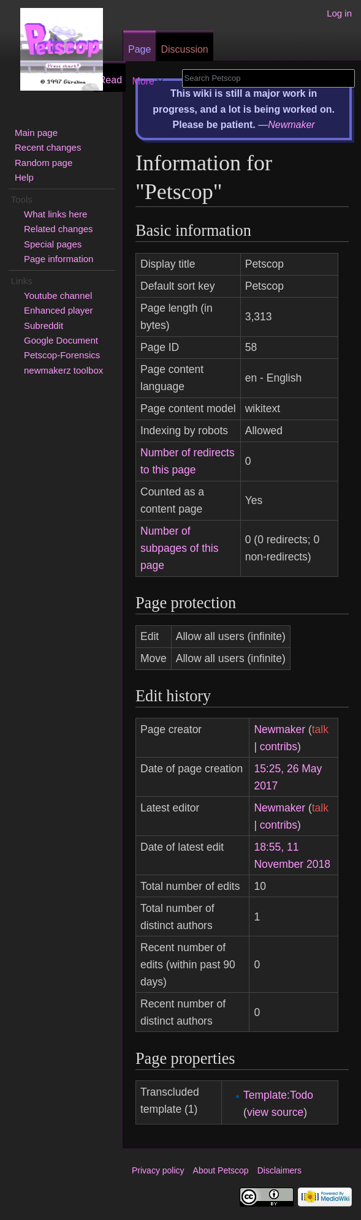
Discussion (184, 49)
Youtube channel (58, 295)
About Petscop (221, 1170)
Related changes (58, 229)
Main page (36, 132)
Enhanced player (58, 310)
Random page (43, 162)
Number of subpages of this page (179, 548)
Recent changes (48, 147)
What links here (55, 214)
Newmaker (291, 124)
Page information (58, 259)
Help (24, 177)
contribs (278, 746)
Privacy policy (158, 1170)
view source (275, 1112)
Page (139, 49)
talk (320, 729)
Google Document (61, 340)
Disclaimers (279, 1170)
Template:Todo (278, 1095)
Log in (339, 13)
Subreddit (43, 325)
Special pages (53, 244)
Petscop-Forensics (62, 355)
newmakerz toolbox (63, 370)
